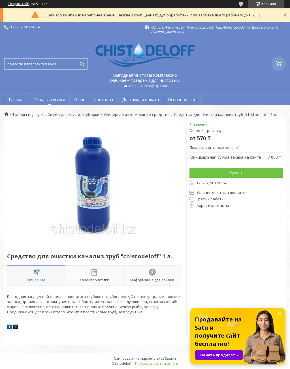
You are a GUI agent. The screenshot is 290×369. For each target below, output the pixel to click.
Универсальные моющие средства (136, 114)
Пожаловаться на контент (156, 363)
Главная (17, 99)
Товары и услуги (49, 99)
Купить (236, 172)
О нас (79, 99)
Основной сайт (182, 99)
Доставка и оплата (140, 99)
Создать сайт (18, 4)
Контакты (103, 99)
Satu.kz (170, 358)
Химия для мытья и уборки (73, 114)
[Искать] (82, 64)
